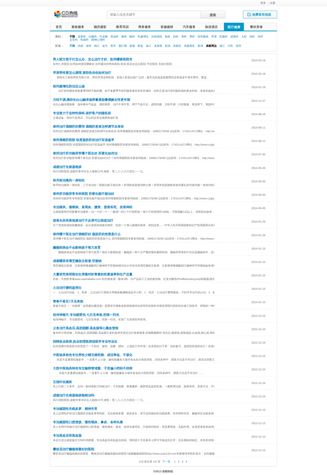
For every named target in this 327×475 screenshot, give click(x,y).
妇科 (175, 36)
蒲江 (222, 45)
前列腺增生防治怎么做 (69, 86)
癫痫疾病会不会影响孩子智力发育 (77, 247)
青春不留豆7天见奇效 (68, 301)
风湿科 (114, 36)
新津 (200, 45)
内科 (252, 36)
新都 (132, 45)
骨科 (184, 36)
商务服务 (144, 27)
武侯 (80, 45)
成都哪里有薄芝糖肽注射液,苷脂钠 (77, 261)
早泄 (214, 36)
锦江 (96, 45)
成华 (88, 45)
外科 (260, 36)
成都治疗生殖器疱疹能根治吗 (73, 395)
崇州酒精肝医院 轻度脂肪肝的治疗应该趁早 (83, 140)
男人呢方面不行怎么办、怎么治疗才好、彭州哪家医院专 (92, 59)
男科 (192, 36)
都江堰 (123, 45)
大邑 (230, 45)
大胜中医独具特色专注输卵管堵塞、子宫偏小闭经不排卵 (92, 368)
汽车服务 (189, 27)
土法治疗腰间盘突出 (67, 287)
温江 (148, 45)
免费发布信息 (259, 14)
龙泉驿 (158, 45)
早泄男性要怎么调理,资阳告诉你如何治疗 (82, 72)
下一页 (166, 461)
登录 (263, 3)
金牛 (105, 45)
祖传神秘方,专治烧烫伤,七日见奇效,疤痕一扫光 (86, 315)
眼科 (132, 36)
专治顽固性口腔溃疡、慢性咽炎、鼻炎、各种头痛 (88, 422)
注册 (272, 3)
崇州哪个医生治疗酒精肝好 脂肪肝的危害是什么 (87, 234)
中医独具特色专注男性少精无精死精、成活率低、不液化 (92, 355)
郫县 (140, 45)
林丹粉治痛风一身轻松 (69, 180)
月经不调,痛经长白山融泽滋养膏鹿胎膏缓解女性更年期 (91, 99)
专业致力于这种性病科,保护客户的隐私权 (82, 113)
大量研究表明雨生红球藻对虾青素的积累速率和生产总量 (92, 274)
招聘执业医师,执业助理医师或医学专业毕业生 (85, 341)
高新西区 (189, 45)
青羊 (113, 45)
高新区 (177, 45)
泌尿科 (234, 36)
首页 (59, 27)
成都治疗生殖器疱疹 (67, 167)
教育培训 (122, 27)
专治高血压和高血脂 (67, 435)
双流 (167, 45)
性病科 (84, 39)
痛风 (124, 36)
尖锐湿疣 (156, 36)
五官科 (73, 39)
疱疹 (167, 36)
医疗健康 (234, 27)
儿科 (244, 36)
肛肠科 (223, 36)
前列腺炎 (203, 36)
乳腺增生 (143, 36)
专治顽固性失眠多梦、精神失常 (75, 409)
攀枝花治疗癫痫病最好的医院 (73, 449)
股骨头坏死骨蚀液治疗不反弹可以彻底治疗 (83, 220)
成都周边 (211, 45)
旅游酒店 (211, 27)
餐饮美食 (256, 27)
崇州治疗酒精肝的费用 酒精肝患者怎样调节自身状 (88, 126)
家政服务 (78, 27)
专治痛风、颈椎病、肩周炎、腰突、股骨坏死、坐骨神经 (92, 207)
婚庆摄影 (100, 27)
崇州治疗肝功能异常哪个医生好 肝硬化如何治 (85, 153)
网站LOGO (68, 15)
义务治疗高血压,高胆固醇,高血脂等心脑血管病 (85, 328)
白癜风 (93, 36)
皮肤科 (82, 36)
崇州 (238, 45)
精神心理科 (98, 39)
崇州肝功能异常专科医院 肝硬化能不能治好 (83, 193)
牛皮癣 (103, 36)
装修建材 (167, 27)
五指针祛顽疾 (62, 382)
